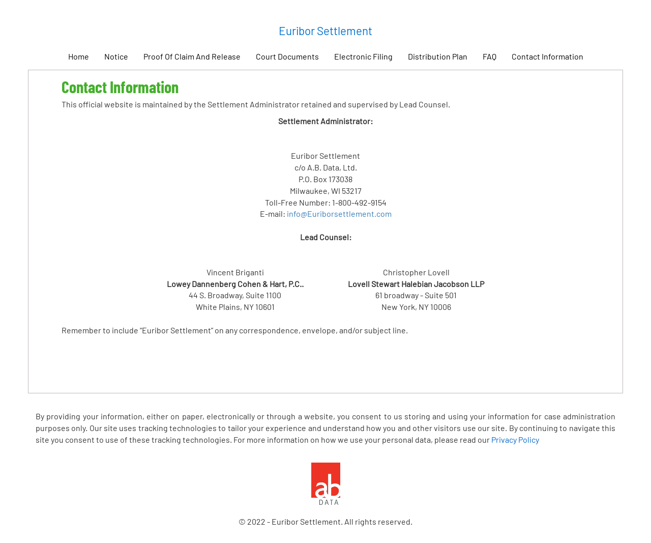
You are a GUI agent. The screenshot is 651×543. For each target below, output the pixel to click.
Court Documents (287, 56)
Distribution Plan (437, 56)
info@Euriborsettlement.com (339, 213)
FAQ (489, 56)
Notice (116, 56)
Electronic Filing (363, 56)
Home (78, 56)
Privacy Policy (515, 439)
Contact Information (547, 56)
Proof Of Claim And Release (192, 56)
